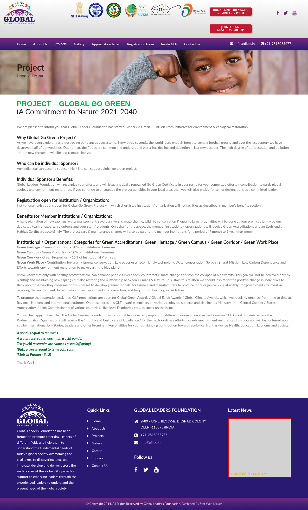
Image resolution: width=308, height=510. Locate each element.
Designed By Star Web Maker (202, 504)
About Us (40, 44)
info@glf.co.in (151, 442)
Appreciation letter (106, 44)
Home (21, 44)
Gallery (79, 44)
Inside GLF (169, 44)
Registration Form (140, 44)
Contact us (192, 44)
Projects (60, 44)
